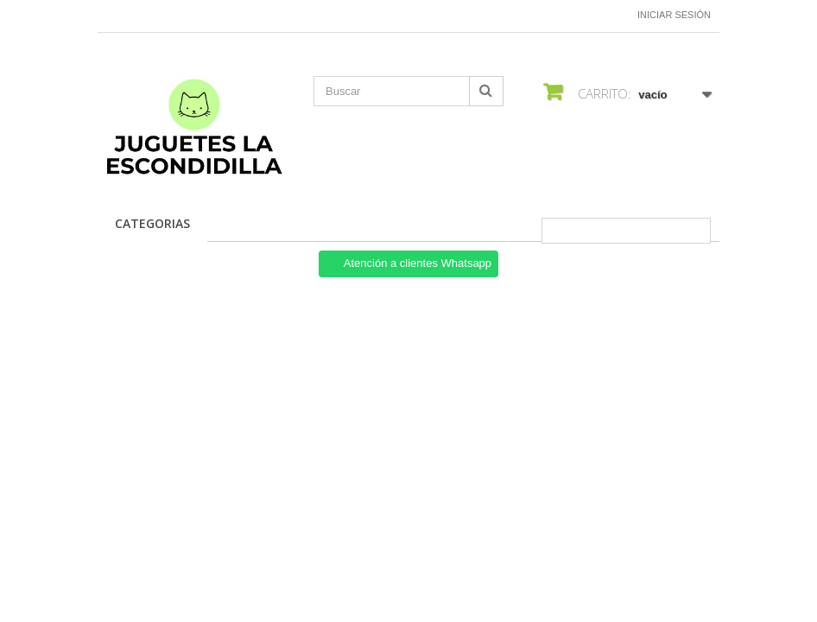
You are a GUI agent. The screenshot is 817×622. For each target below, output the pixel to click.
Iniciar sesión (674, 15)
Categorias (152, 223)
